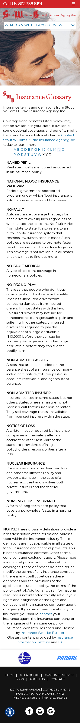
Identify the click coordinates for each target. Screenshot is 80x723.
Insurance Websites (22, 628)
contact (45, 614)
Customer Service (59, 675)
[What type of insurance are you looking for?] (40, 25)
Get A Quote (29, 675)
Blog (20, 679)
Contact (58, 679)
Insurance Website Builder (42, 633)
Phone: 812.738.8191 (27, 697)
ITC (61, 642)
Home (9, 675)
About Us (37, 679)
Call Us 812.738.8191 (22, 3)
